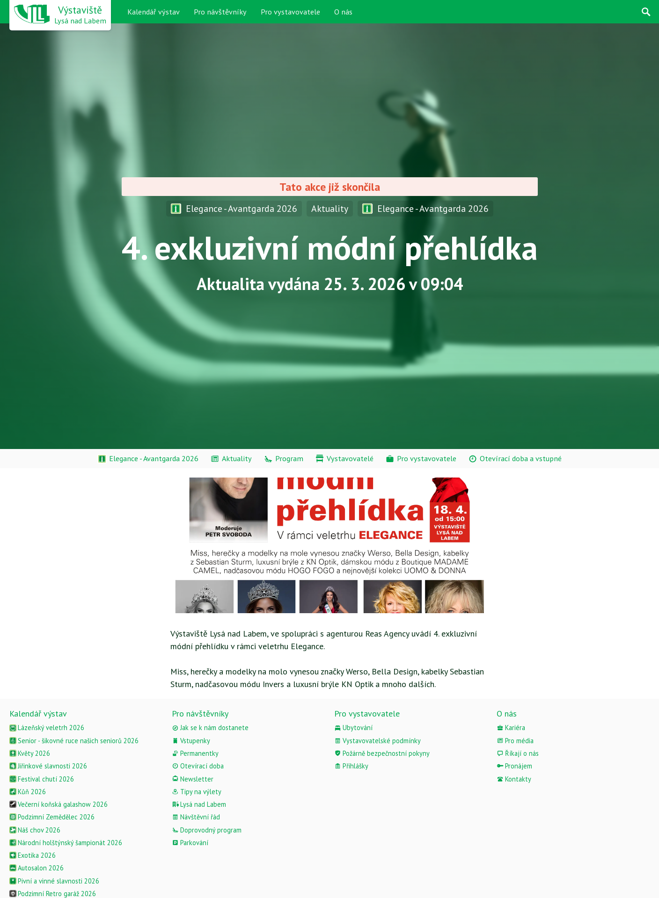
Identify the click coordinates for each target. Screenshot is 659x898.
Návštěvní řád (196, 817)
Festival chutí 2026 (41, 779)
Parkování (190, 843)
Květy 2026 (29, 753)
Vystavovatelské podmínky (377, 741)
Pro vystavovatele (290, 11)
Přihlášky (351, 766)
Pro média (515, 741)
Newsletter (192, 779)
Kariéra (511, 727)
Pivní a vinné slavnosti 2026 (54, 881)
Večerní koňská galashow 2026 (58, 804)
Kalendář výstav (153, 11)
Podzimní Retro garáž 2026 (52, 894)
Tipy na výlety (196, 792)
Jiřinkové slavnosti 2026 (48, 766)
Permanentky (195, 753)
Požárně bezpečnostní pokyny (382, 753)
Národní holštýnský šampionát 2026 (65, 843)
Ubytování (353, 727)
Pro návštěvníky (220, 11)
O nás (343, 11)
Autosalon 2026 (36, 868)
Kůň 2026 (27, 792)
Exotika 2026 (32, 855)
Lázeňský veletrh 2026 (46, 727)
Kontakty (514, 779)
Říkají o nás (518, 753)
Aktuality (329, 208)
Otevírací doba (198, 766)
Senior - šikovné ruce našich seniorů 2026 (74, 741)
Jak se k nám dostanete (210, 727)
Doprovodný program (207, 830)
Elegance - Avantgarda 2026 (234, 208)
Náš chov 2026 (34, 830)
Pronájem (514, 766)
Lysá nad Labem (199, 804)
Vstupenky (191, 741)
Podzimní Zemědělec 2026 (52, 817)
